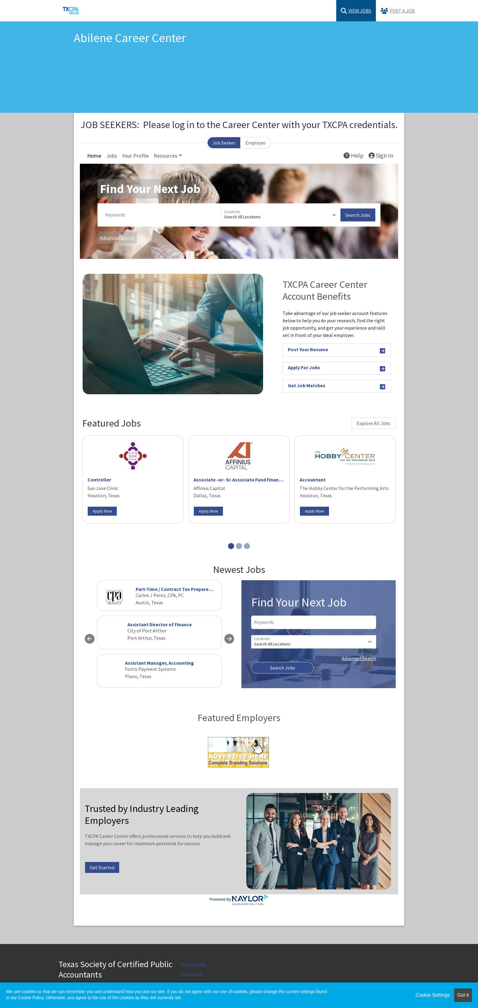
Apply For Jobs (336, 368)
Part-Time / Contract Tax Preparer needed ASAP (188, 589)
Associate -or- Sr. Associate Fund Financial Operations (253, 480)
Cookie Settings (433, 995)
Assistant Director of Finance (159, 624)
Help (354, 155)
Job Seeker (223, 143)
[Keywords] (162, 215)
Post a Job (397, 11)
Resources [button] (165, 155)
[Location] (281, 215)
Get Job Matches (336, 386)
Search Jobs (357, 215)
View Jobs (356, 11)
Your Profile (135, 155)
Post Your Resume (336, 350)
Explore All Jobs (374, 423)
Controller (99, 480)
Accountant (313, 480)
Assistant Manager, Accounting (159, 663)
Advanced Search (117, 237)
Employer (255, 143)
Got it (463, 995)
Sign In (381, 155)
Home (94, 155)
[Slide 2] (239, 546)
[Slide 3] (247, 546)
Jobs (111, 155)
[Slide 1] (231, 546)
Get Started (102, 867)
